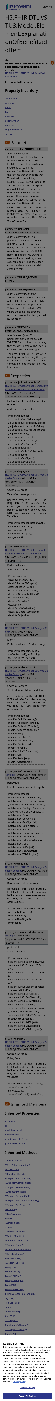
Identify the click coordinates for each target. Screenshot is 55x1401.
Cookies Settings (27, 1389)
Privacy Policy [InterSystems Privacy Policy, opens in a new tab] (19, 1384)
